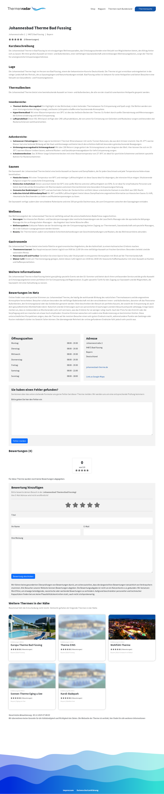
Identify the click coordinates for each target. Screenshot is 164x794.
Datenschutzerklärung (87, 790)
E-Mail (86, 526)
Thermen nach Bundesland (120, 8)
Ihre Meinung (17, 538)
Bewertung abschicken (23, 576)
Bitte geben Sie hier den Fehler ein (26, 399)
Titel (13, 515)
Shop (93, 8)
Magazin (102, 8)
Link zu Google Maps (95, 376)
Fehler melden (19, 441)
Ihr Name (15, 526)
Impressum (68, 790)
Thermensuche (145, 8)
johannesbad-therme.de (97, 367)
